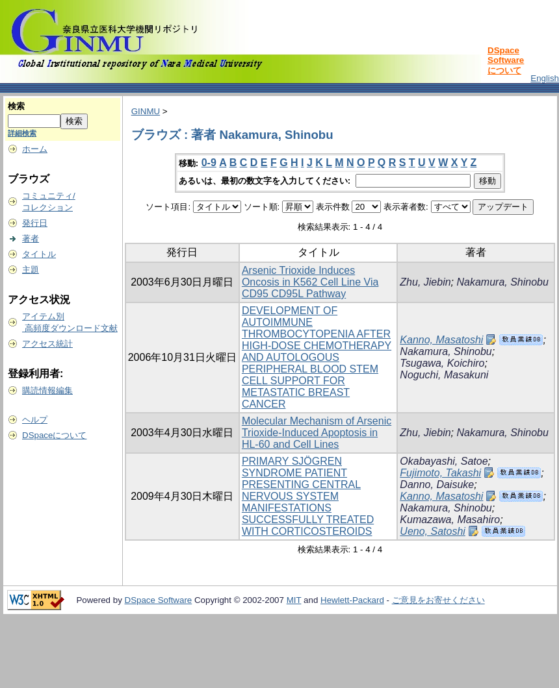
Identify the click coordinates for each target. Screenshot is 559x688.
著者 (30, 238)
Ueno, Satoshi (432, 531)
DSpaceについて (54, 435)
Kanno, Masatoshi (441, 339)
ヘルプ (34, 419)
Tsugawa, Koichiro (442, 363)
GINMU (145, 111)
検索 (16, 106)
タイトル (39, 254)
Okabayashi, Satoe (444, 461)
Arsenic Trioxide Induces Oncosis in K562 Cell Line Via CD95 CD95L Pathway (310, 282)
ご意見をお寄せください (438, 600)
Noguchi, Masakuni (444, 374)
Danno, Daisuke (437, 484)
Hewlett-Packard (352, 600)
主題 (30, 270)
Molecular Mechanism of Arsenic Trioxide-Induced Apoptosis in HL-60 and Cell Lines (316, 432)
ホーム (34, 149)
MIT (294, 600)
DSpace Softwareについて (506, 60)
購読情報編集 (47, 390)
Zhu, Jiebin (425, 282)
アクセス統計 (47, 344)
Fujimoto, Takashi (440, 472)
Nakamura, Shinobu (503, 282)
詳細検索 (22, 133)
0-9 (209, 162)
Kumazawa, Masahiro (450, 519)
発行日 (34, 223)
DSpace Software (158, 600)
